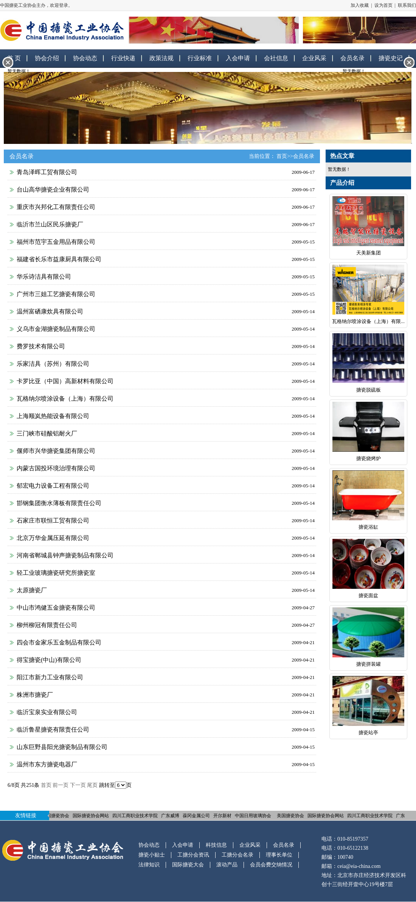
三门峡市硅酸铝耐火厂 (47, 433)
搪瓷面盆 (368, 595)
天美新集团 (368, 253)
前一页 (60, 785)
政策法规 (161, 58)
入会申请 (238, 58)
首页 (281, 156)
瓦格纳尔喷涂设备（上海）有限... (368, 321)
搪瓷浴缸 (368, 527)
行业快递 (123, 58)
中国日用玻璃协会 (254, 815)
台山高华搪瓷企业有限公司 (53, 189)
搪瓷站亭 (368, 732)
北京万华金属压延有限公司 (53, 538)
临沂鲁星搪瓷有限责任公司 (53, 729)
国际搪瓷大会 (188, 865)
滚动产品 (226, 865)
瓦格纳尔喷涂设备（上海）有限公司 (65, 398)
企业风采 (314, 58)
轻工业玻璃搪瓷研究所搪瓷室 (56, 573)
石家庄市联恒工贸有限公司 (53, 520)
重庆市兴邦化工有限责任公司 (56, 207)
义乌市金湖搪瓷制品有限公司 (56, 329)
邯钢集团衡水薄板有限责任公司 (59, 503)
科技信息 (216, 845)
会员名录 (303, 156)
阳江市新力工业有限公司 (50, 677)
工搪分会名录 (237, 855)
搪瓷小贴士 (151, 855)
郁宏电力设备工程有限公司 (53, 485)
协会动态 (85, 58)
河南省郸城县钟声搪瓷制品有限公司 (65, 555)
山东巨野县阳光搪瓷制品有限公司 (62, 747)
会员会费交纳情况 (271, 865)
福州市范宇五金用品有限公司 (56, 242)
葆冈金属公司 (197, 815)
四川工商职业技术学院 (136, 815)
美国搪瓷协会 (57, 815)
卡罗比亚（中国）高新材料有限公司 (65, 381)
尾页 (92, 785)
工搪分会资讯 (193, 855)
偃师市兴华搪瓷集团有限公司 (56, 451)
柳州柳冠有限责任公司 (47, 625)
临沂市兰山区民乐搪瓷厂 (50, 224)
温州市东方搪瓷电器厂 (47, 764)
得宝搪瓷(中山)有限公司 (49, 660)
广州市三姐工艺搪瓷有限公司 (56, 294)
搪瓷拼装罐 (368, 664)
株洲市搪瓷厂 (35, 694)
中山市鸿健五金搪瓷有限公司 (56, 607)
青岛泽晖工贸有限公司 (47, 172)
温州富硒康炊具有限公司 (50, 311)
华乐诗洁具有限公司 (44, 276)
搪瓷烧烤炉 (368, 458)
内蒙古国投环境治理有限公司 (56, 468)
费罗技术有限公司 (41, 346)
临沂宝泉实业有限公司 (47, 712)
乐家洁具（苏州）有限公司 (53, 363)
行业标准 (200, 58)
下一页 (78, 785)
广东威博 (172, 815)
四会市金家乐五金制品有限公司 (59, 642)
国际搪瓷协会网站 (92, 815)
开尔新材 (224, 815)
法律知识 (149, 865)
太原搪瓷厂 (32, 590)
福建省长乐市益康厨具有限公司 (59, 259)
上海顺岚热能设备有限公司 (53, 416)
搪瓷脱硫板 (368, 390)
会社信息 (276, 58)
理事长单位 (279, 855)
